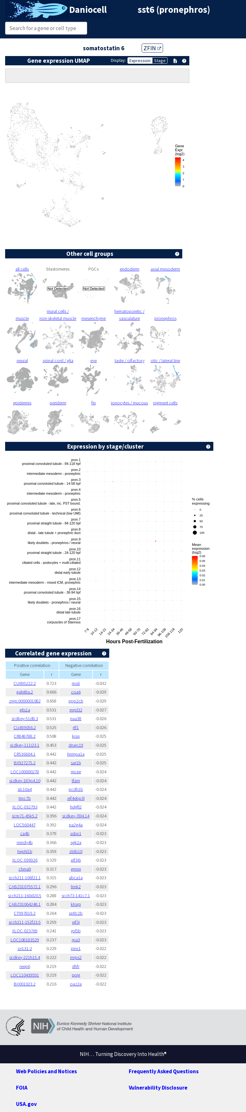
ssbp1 (75, 833)
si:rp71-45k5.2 (24, 816)
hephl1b (24, 851)
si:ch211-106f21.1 (25, 878)
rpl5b (76, 931)
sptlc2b (76, 913)
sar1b (76, 763)
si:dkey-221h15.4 (24, 957)
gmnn (76, 869)
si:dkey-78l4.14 (75, 816)
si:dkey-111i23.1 (24, 745)
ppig (76, 975)
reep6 (25, 966)
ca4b (24, 833)
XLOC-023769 (24, 931)
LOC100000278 (25, 772)
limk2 (76, 886)
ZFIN (152, 48)
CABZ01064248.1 (25, 904)
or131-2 (25, 948)
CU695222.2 (24, 683)
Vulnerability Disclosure (158, 1087)
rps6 (76, 683)
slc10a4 (25, 789)
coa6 (76, 692)
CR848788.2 (25, 736)
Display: (118, 60)
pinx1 (76, 948)
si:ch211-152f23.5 (25, 922)
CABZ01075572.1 (25, 886)
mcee (76, 772)
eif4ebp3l (76, 798)
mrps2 (76, 957)
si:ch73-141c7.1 (76, 895)
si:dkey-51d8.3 (25, 718)
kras (76, 736)
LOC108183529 (25, 940)
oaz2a (76, 984)
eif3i (76, 922)
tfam (76, 780)
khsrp (76, 904)
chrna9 (25, 869)
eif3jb (76, 860)
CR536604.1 (25, 754)
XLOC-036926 (24, 860)
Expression (140, 60)
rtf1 (76, 727)
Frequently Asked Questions (164, 1071)
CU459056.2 (24, 727)
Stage (160, 60)
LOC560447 (25, 825)
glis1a (25, 710)
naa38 (75, 718)
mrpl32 (76, 710)
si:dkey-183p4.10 (24, 780)
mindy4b (25, 842)
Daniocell (88, 9)
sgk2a (75, 842)
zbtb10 (75, 851)
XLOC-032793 (24, 807)
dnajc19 (76, 745)
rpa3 (76, 940)
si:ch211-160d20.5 (24, 895)
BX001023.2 (25, 984)
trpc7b (25, 798)
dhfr (75, 966)
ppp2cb (76, 701)
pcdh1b (76, 789)
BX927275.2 (25, 763)
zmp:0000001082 (25, 701)
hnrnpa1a (76, 754)
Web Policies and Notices (46, 1071)
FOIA (22, 1087)
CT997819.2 (25, 913)
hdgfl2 (76, 807)
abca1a (76, 878)
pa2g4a (76, 825)
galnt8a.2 (24, 692)
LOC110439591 (25, 975)
